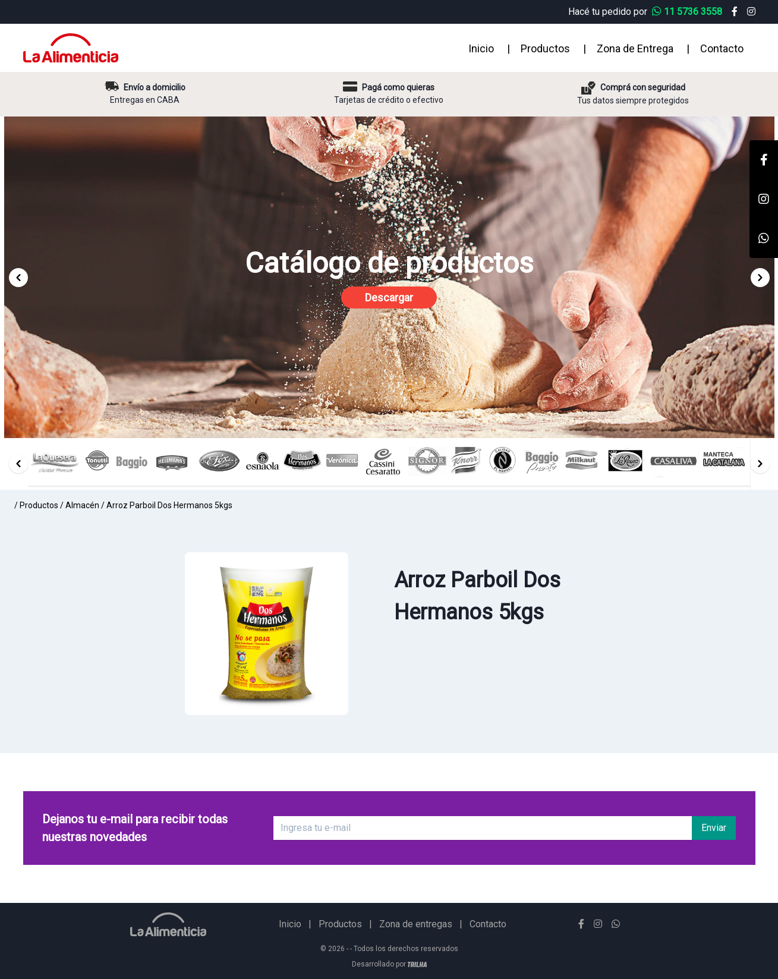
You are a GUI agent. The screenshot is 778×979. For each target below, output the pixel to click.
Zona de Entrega (635, 48)
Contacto (722, 48)
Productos (545, 48)
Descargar (389, 297)
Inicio (481, 48)
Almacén (82, 505)
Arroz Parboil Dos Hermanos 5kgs (169, 505)
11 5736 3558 (688, 11)
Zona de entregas (415, 924)
